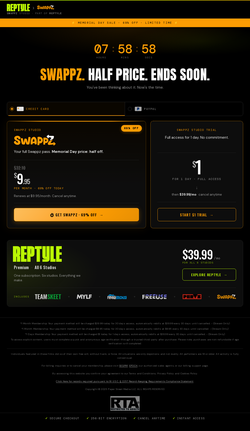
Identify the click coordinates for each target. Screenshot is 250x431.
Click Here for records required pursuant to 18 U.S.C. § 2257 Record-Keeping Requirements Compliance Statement (124, 382)
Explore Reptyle (209, 275)
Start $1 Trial (196, 215)
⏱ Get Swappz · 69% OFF (77, 215)
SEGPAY (123, 366)
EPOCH (133, 366)
